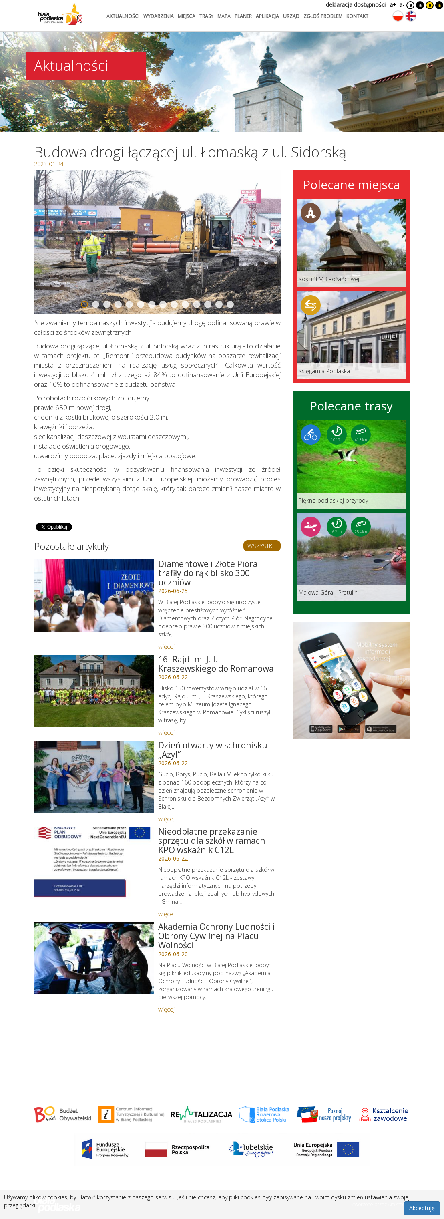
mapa (224, 16)
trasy (206, 16)
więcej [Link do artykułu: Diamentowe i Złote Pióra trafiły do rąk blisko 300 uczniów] (166, 646)
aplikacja (267, 16)
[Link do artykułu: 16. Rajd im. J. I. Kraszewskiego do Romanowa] (94, 691)
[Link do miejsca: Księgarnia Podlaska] (351, 335)
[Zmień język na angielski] (410, 16)
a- (401, 4)
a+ (392, 4)
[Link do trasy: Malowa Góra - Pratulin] (351, 557)
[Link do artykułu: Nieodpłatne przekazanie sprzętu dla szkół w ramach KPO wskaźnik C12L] (94, 863)
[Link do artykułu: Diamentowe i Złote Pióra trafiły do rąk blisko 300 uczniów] (94, 595)
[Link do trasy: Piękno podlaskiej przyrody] (351, 464)
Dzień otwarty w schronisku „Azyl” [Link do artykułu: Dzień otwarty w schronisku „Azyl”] (212, 750)
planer (243, 16)
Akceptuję (422, 1208)
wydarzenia (158, 16)
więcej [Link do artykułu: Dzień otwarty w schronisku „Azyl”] (166, 819)
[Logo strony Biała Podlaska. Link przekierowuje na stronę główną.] (60, 14)
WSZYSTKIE (262, 546)
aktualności (122, 16)
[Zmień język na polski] (398, 16)
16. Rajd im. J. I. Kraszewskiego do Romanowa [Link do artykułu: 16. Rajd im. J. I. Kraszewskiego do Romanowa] (216, 664)
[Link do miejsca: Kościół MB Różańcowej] (351, 243)
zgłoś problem (322, 16)
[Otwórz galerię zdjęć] (157, 242)
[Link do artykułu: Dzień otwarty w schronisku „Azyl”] (94, 777)
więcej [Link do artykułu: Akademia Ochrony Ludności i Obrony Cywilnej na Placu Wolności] (166, 1009)
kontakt (357, 16)
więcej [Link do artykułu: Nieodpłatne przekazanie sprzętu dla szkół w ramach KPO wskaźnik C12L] (166, 914)
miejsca (186, 16)
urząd (291, 16)
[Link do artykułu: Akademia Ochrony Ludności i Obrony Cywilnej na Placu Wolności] (94, 958)
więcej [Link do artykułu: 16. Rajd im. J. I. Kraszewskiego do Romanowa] (166, 732)
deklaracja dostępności (356, 4)
